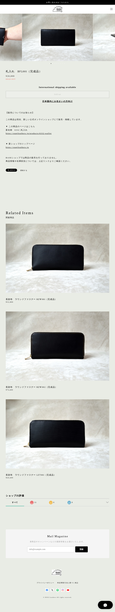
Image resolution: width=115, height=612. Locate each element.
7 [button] (62, 63)
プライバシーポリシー (45, 583)
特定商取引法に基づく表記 (67, 583)
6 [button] (60, 63)
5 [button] (58, 63)
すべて (15, 502)
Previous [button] (4, 37)
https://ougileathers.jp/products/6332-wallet (29, 133)
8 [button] (64, 63)
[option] (57, 37)
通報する (23, 170)
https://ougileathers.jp (17, 147)
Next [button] (110, 37)
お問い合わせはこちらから (57, 2)
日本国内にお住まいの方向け (57, 101)
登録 (81, 549)
